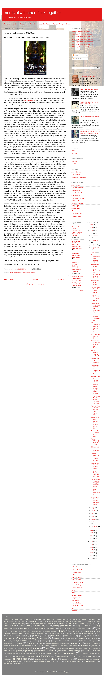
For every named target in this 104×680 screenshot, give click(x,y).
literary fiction (10, 653)
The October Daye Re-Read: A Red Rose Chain (95, 500)
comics (75, 643)
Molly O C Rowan (77, 595)
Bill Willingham (61, 619)
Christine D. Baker (77, 193)
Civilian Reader (77, 277)
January (94, 526)
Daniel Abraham (37, 623)
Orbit (67, 633)
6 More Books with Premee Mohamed (95, 379)
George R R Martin (82, 626)
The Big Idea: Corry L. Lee (76, 256)
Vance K (74, 153)
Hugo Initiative (39, 628)
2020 (91, 536)
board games (8, 643)
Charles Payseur (77, 577)
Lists (14, 24)
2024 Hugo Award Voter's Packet (82, 31)
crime (35, 645)
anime (36, 641)
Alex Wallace (76, 185)
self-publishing (39, 659)
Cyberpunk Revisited (17, 623)
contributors (15, 645)
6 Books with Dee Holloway (95, 360)
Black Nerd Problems (76, 242)
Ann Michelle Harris (78, 188)
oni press (31, 656)
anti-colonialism (17, 272)
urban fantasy (69, 661)
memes (57, 653)
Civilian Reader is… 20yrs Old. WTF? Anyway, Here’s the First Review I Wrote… (77, 282)
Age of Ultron (50, 619)
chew (40, 643)
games (78, 648)
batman (84, 641)
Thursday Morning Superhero (32, 638)
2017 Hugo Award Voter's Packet (82, 47)
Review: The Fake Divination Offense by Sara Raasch (77, 233)
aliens (6, 641)
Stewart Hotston (77, 216)
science (6, 659)
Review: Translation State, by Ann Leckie (95, 473)
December (95, 236)
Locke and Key (36, 631)
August (94, 252)
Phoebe (75, 633)
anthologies (45, 641)
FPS (48, 626)
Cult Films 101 (89, 621)
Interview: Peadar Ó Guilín (89, 89)
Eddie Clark (75, 200)
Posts (75, 55)
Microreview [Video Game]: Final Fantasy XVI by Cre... (95, 423)
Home (68, 24)
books (19, 643)
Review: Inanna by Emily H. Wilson (95, 441)
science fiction (20, 658)
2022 (91, 530)
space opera (67, 659)
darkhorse (95, 645)
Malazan (47, 631)
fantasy (33, 272)
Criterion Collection (65, 621)
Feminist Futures (66, 626)
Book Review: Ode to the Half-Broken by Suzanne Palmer (90, 132)
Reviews (7, 24)
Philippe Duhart (76, 598)
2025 (91, 227)
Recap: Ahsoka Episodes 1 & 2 (95, 317)
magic (40, 653)
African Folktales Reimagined (95, 491)
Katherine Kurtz (24, 631)
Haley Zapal (75, 206)
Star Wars (55, 636)
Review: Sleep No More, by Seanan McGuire (95, 457)
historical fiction (40, 651)
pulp (84, 656)
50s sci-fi (15, 619)
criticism (54, 645)
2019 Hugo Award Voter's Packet (82, 41)
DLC (28, 623)
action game (93, 638)
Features (23, 24)
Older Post (62, 279)
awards (64, 641)
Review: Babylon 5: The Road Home (95, 297)
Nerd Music (41, 633)
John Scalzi (13, 631)
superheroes (26, 661)
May (93, 513)
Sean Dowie (75, 600)
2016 (91, 547)
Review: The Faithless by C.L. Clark (95, 433)
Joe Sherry (75, 164)
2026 (91, 225)
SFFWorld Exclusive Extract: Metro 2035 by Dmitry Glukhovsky (76, 267)
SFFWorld (75, 262)
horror (51, 651)
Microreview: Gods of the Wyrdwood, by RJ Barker (95, 369)
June (93, 510)
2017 (91, 544)
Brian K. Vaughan (9, 621)
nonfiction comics (20, 656)
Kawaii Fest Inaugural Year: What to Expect (76, 246)
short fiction (52, 659)
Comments (77, 59)
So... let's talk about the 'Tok (95, 336)
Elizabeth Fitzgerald (78, 585)
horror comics (62, 651)
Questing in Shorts (87, 633)
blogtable (94, 641)
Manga (54, 631)
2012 (91, 558)
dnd (18, 648)
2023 (91, 233)
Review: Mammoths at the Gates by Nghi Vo (95, 258)
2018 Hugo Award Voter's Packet (82, 44)
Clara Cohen (76, 195)
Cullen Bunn (77, 621)
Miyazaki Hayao (89, 631)
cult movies (73, 645)
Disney (6, 626)
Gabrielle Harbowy (78, 203)
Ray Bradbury (11, 636)
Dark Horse (60, 623)
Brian (73, 574)
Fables (55, 626)
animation (25, 641)
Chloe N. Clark (76, 580)
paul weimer (43, 656)
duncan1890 (51, 672)
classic (48, 643)
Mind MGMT (76, 631)
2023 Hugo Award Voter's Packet (82, 34)
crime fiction (45, 645)
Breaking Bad (85, 619)
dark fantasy (85, 645)
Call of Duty (20, 621)
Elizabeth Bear (39, 626)
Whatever (75, 253)
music (92, 653)
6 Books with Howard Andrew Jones (95, 465)
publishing (77, 656)
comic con (64, 643)
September (95, 248)
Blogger (66, 672)
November (95, 240)
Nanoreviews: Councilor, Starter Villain (95, 289)
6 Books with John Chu (87, 76)
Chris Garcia (76, 190)
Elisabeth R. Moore (78, 582)
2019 (91, 538)
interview (85, 651)
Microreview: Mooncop (95, 265)
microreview (69, 653)
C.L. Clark (26, 272)
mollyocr (84, 653)
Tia (72, 608)
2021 (91, 533)
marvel (48, 653)
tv (58, 661)
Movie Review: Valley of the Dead (95, 353)
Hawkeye (14, 628)
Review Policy (58, 24)
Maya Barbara (76, 211)
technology (50, 661)
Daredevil (50, 623)
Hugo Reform (51, 628)
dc (4, 648)
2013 (91, 555)
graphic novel (8, 651)
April (93, 516)
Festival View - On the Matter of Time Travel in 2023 (95, 410)
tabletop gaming (40, 661)
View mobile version (35, 284)
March (94, 519)
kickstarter (97, 651)
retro (89, 656)
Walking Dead (70, 638)
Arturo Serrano (76, 172)
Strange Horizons (29, 100)
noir (10, 656)
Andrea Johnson (77, 569)
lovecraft (32, 653)
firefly (57, 648)
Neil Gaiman (30, 633)
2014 (91, 553)
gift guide (87, 648)
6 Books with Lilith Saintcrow (95, 448)
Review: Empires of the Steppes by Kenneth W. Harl (95, 273)
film (47, 648)
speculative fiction (83, 659)
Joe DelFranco (76, 208)
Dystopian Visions (25, 626)
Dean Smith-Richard (87, 623)
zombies (17, 663)
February (94, 522)
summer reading (12, 661)
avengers (55, 641)
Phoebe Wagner (77, 213)
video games (90, 661)
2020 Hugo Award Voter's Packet (82, 39)
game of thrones (67, 648)
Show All (82, 290)
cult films (64, 645)
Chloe (44, 621)
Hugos (60, 628)
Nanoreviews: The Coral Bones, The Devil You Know (95, 399)
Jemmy (74, 590)
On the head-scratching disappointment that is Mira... (95, 483)
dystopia (24, 648)
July (93, 508)
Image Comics (71, 628)
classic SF (55, 643)
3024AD (6, 619)
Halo (93, 626)
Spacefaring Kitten (77, 605)
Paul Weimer (76, 174)
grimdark (19, 651)
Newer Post (9, 279)
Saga (28, 636)
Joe (89, 628)
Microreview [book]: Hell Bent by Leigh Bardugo (95, 344)
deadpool (11, 648)
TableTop (83, 636)
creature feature (26, 645)
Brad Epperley (76, 572)
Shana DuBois (76, 603)
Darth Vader (72, 623)
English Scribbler (77, 587)
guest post (28, 651)
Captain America (33, 621)
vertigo (79, 661)
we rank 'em (8, 663)
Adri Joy (74, 161)
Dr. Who (14, 626)
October (94, 245)
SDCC (20, 636)
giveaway (95, 648)
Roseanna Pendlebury (79, 177)
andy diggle (16, 641)
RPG (98, 633)
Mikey (73, 592)
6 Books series (27, 619)
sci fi (95, 656)
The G (74, 151)
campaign (32, 643)
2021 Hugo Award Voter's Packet (82, 36)
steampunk (96, 659)
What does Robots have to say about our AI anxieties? (95, 389)
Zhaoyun (74, 611)
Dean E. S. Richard (78, 198)
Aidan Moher (76, 567)
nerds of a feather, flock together (33, 12)
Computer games (52, 621)
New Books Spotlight (55, 633)
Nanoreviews (17, 633)
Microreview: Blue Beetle (95, 282)
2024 (91, 230)
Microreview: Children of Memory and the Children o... (95, 327)
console (87, 643)
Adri (10, 272)
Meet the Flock (44, 24)
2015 (91, 550)
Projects (32, 24)
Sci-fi (35, 636)
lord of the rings (23, 653)
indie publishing (74, 651)
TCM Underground (70, 636)
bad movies (74, 641)
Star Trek (44, 636)
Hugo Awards (24, 628)
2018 (91, 541)
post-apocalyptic (63, 656)
